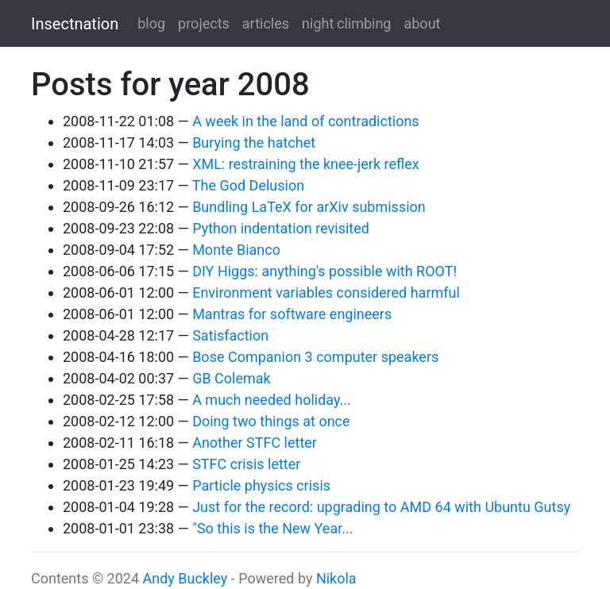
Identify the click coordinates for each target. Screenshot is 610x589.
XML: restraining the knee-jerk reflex (305, 164)
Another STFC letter (254, 442)
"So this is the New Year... (272, 528)
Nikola (336, 578)
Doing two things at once (270, 421)
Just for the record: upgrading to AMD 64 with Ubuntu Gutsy (381, 507)
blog (151, 23)
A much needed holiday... (271, 399)
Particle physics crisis (261, 485)
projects (204, 23)
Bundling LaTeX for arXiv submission (309, 206)
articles (265, 23)
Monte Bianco (236, 249)
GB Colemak (231, 378)
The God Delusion (248, 185)
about (421, 23)
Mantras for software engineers (292, 314)
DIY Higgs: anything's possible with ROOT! (324, 271)
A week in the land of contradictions (305, 121)
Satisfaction (230, 335)
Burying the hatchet (253, 142)
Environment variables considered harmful (326, 292)
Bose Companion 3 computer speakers (315, 356)
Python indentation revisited (280, 228)
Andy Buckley (184, 578)
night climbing (346, 23)
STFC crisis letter (246, 464)
